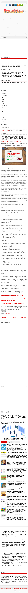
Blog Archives (16, 442)
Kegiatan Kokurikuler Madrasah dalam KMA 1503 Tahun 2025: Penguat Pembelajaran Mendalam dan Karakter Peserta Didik (13, 545)
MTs (2, 109)
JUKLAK (18, 576)
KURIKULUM (4, 105)
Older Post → (24, 317)
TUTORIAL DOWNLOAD (10, 300)
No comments (17, 141)
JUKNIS (22, 576)
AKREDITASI (4, 95)
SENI (3, 117)
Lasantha (22, 590)
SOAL (3, 121)
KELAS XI (25, 576)
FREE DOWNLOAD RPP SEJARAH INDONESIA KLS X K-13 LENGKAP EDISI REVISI (16, 484)
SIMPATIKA (4, 119)
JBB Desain (24, 588)
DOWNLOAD (24, 575)
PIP (21, 579)
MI (2, 107)
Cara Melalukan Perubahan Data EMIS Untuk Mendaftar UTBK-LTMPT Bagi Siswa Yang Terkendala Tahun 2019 (13, 62)
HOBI (3, 101)
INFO (3, 103)
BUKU (14, 575)
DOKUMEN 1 (18, 575)
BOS (3, 97)
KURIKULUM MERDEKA (13, 577)
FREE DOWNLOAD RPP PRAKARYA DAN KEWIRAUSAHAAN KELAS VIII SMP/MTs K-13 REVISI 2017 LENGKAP (14, 557)
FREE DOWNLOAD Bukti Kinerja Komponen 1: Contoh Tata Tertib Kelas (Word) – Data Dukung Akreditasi (14, 73)
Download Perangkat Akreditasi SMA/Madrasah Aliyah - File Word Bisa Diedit (13, 417)
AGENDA (4, 93)
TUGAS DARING (4, 582)
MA (5, 130)
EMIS (3, 99)
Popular (3, 442)
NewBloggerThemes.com (21, 591)
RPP (2, 115)
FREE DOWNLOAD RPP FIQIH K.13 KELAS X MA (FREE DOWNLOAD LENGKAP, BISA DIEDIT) (16, 515)
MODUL (16, 579)
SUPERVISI (25, 581)
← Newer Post (4, 317)
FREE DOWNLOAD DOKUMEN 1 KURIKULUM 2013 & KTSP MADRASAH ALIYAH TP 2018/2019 (14, 554)
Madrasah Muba (5, 141)
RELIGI (3, 113)
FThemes (10, 590)
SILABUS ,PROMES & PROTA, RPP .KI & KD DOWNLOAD (12, 295)
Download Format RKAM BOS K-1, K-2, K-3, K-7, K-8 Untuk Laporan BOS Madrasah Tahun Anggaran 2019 (14, 66)
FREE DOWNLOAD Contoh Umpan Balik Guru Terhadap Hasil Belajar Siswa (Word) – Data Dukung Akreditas (13, 542)
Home (2, 130)
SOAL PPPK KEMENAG (18, 581)
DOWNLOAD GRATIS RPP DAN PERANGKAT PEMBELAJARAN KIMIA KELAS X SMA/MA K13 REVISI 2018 (13, 138)
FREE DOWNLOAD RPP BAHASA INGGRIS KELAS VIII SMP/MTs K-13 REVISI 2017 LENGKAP (15, 476)
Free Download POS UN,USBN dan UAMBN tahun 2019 (13, 60)
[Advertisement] (14, 24)
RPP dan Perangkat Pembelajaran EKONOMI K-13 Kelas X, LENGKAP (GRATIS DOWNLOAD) (16, 469)
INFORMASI (14, 576)
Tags (9, 442)
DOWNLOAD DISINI (19, 303)
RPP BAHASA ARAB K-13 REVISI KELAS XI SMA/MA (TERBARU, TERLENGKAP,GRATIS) (15, 492)
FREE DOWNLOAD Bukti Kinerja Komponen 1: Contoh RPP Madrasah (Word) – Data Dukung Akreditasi (14, 76)
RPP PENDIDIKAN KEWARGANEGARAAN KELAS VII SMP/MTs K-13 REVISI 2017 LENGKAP (12, 560)
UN (8, 582)
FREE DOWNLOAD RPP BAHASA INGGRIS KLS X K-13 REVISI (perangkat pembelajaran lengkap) (16, 445)
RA (2, 111)
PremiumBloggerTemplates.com (8, 591)
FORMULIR (5, 576)
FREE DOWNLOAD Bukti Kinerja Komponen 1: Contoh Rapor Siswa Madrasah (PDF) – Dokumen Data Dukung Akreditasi (14, 538)
